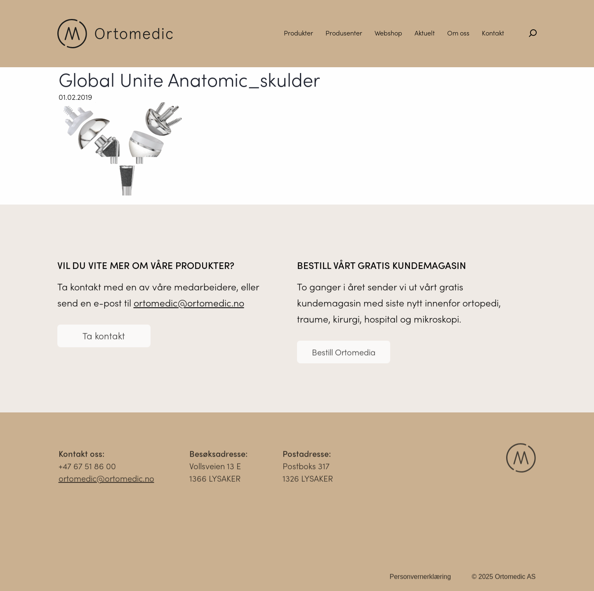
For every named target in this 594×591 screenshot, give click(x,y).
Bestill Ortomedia (343, 354)
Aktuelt (425, 33)
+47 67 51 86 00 (87, 468)
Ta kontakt (103, 337)
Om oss (458, 33)
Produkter (298, 33)
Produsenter (343, 33)
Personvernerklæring (420, 578)
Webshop (388, 33)
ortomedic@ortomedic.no (189, 303)
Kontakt (493, 33)
